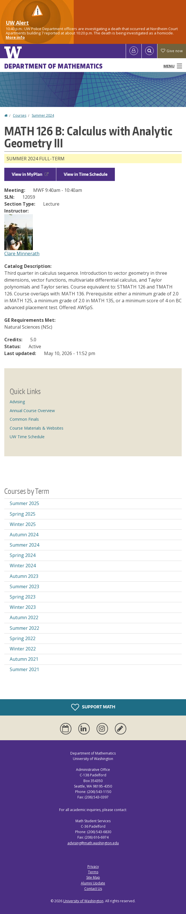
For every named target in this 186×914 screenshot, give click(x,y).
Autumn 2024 (24, 534)
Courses (19, 115)
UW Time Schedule (27, 436)
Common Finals (24, 419)
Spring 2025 (22, 514)
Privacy (93, 866)
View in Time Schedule (85, 174)
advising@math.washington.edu (93, 843)
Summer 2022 (24, 628)
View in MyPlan (30, 174)
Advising (17, 401)
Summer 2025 (24, 503)
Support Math (93, 707)
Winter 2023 (23, 607)
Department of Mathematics (53, 66)
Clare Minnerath (21, 253)
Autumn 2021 (24, 659)
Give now (172, 50)
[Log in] (133, 51)
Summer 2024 (43, 115)
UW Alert (17, 22)
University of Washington (83, 901)
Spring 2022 (22, 638)
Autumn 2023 (24, 576)
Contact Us (93, 888)
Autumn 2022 (24, 617)
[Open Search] (149, 51)
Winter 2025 (23, 524)
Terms (93, 872)
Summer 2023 (24, 586)
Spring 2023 (22, 597)
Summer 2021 (24, 669)
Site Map (93, 877)
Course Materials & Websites (36, 428)
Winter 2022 (23, 649)
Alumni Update (93, 883)
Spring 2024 (22, 555)
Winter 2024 (23, 565)
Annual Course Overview (32, 410)
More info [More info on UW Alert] (15, 37)
